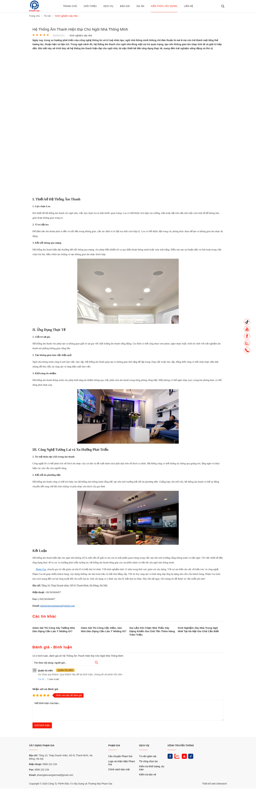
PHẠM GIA (114, 745)
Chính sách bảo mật (119, 769)
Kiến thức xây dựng (164, 6)
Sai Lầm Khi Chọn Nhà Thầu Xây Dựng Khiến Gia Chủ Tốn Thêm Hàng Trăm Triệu (152, 631)
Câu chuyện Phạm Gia (120, 756)
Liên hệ (188, 6)
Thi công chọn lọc (148, 761)
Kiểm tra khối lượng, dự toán (151, 768)
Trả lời (41, 679)
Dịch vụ (108, 6)
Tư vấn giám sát (147, 756)
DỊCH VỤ (144, 745)
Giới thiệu (90, 6)
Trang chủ (70, 6)
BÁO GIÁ (125, 6)
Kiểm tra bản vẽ (147, 774)
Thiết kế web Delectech (214, 783)
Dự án (140, 6)
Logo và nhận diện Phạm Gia (121, 763)
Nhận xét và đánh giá (45, 689)
